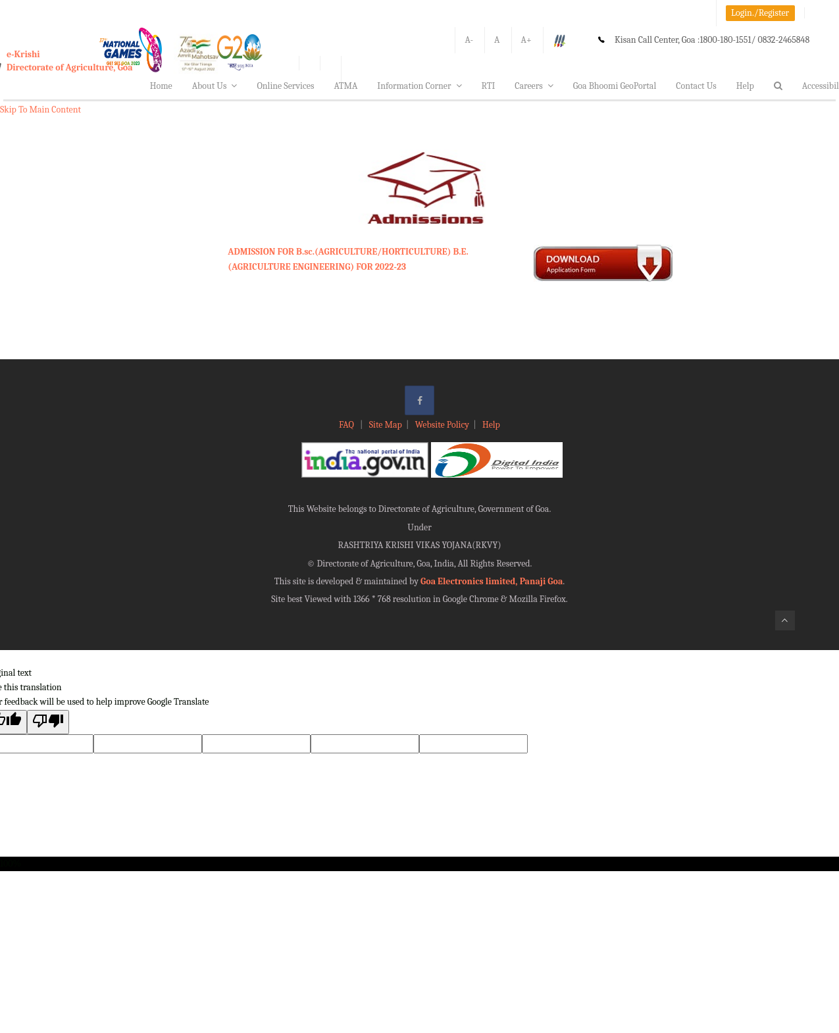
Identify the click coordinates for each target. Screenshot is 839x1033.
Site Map (385, 424)
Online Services (285, 85)
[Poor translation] (48, 722)
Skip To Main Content (40, 109)
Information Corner (419, 85)
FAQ (347, 424)
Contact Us (696, 85)
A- (469, 39)
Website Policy (442, 424)
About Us (215, 85)
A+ (526, 39)
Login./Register (760, 12)
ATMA (345, 85)
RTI (489, 85)
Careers (534, 85)
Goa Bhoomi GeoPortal (614, 85)
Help (745, 85)
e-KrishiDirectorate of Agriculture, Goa (70, 61)
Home (161, 85)
